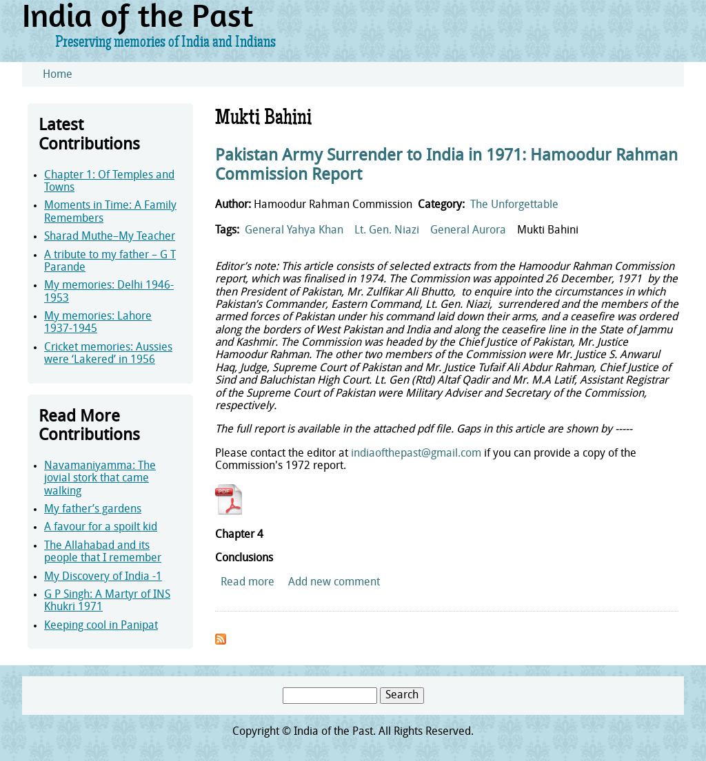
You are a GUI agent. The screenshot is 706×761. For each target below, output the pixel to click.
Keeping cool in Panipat (101, 626)
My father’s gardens (92, 509)
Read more (247, 582)
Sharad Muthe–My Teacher (109, 236)
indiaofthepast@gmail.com (416, 453)
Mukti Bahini (547, 230)
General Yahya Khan (294, 230)
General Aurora (468, 230)
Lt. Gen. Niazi (386, 230)
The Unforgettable (514, 205)
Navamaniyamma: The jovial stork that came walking (100, 479)
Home (57, 75)
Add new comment (334, 582)
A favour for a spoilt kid (100, 527)
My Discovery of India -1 (103, 577)
